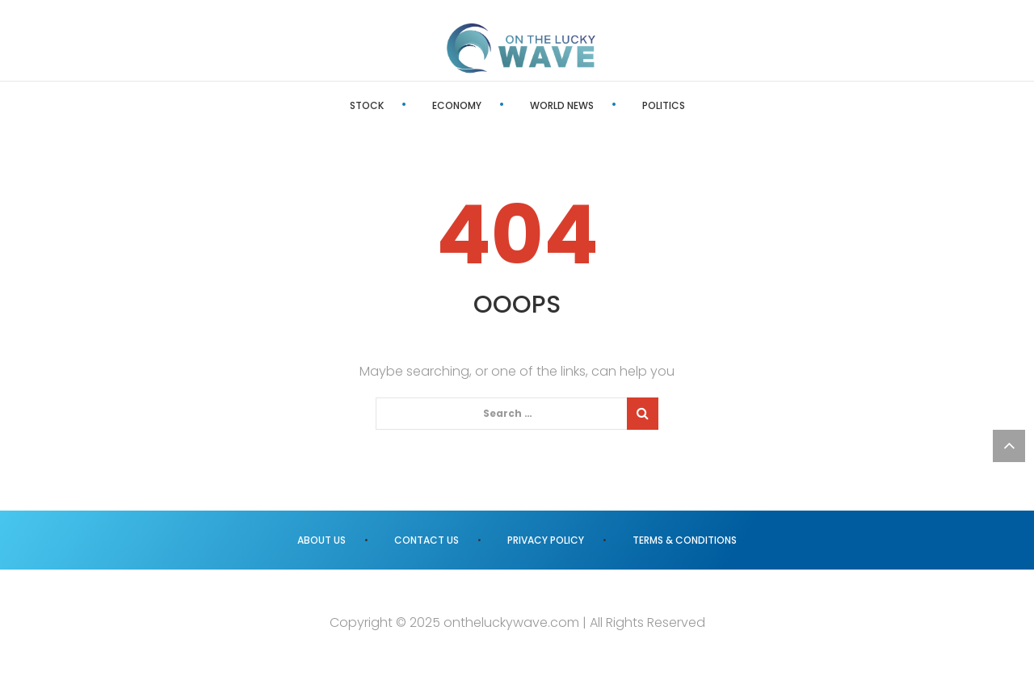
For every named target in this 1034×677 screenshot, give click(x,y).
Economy (456, 105)
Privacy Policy (545, 540)
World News (562, 105)
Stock (367, 105)
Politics (663, 105)
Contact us (426, 540)
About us (321, 540)
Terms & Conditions (685, 540)
